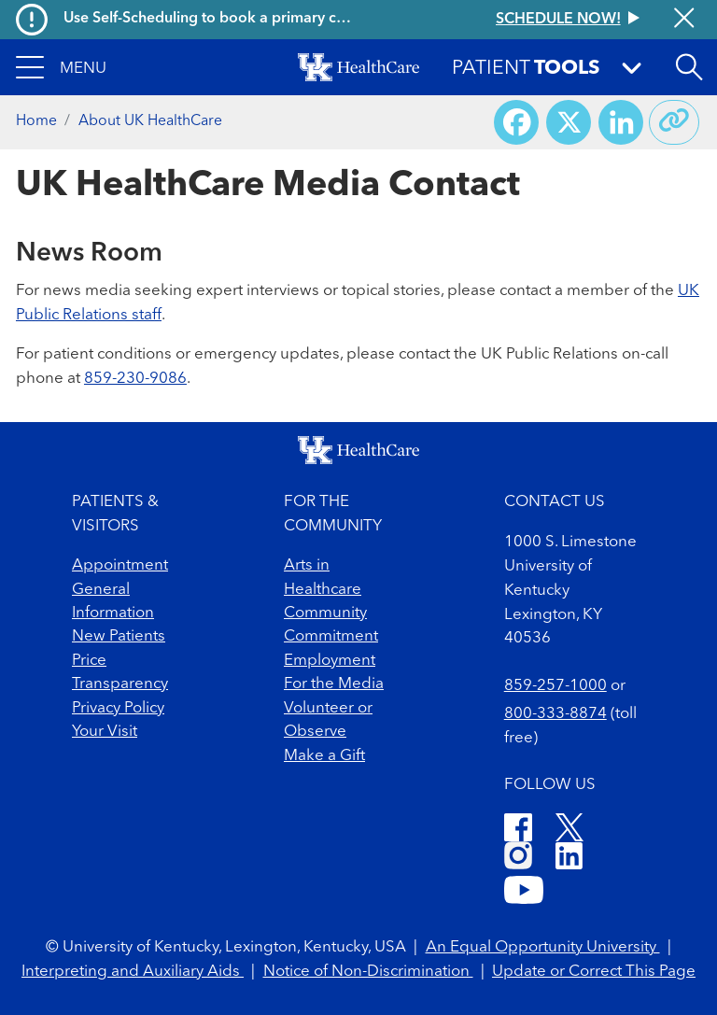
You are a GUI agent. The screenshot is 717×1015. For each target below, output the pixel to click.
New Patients (118, 636)
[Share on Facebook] (516, 122)
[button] (61, 67)
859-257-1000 (555, 686)
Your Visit (104, 732)
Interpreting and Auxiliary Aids (132, 972)
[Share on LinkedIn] (621, 122)
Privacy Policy (118, 708)
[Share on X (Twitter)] (568, 122)
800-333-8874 (555, 714)
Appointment (120, 565)
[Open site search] (689, 67)
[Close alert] (684, 19)
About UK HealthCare (150, 121)
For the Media (334, 684)
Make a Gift (324, 756)
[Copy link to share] (674, 122)
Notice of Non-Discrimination (368, 972)
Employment (329, 661)
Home (36, 121)
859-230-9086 (135, 379)
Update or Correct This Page (594, 972)
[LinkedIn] (569, 858)
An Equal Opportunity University (543, 947)
